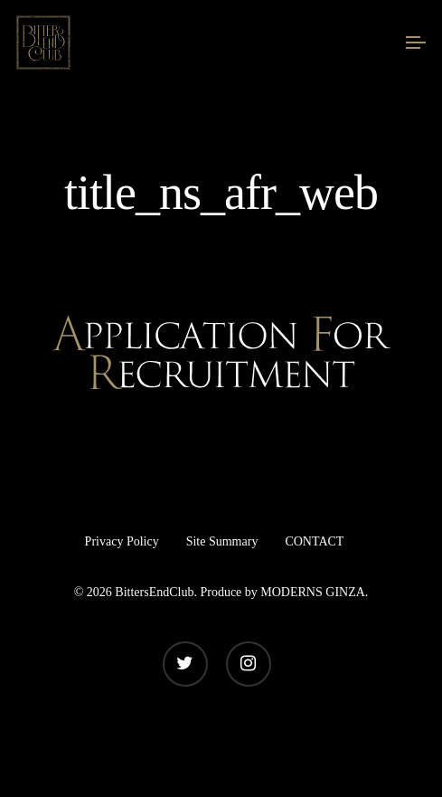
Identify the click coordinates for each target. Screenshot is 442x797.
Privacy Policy (122, 541)
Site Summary (222, 541)
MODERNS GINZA (312, 592)
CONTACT (314, 541)
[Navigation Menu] (416, 42)
